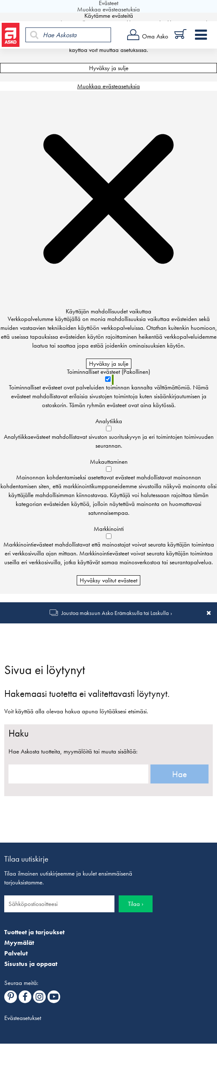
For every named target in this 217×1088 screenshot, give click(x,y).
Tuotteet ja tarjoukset (34, 932)
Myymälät (19, 942)
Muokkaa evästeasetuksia (108, 86)
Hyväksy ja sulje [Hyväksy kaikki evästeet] (108, 68)
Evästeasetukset (22, 1018)
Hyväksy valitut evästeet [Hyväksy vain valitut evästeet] (108, 580)
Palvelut (16, 953)
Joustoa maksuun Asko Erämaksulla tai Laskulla (115, 613)
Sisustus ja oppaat (30, 964)
